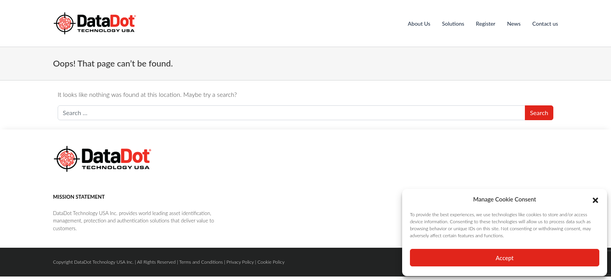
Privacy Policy (240, 262)
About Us (419, 23)
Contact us (545, 23)
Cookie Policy (271, 262)
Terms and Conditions (201, 262)
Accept (505, 257)
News (514, 23)
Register (485, 23)
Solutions (453, 23)
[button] (595, 199)
